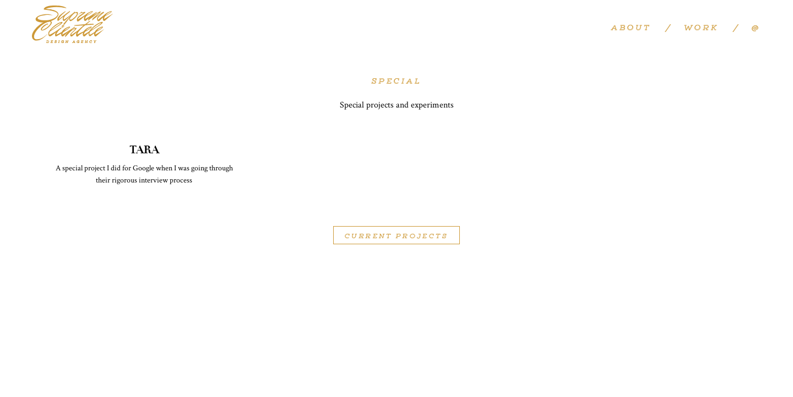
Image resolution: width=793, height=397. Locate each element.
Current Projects (396, 236)
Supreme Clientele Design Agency (72, 25)
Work (701, 28)
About (630, 28)
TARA (144, 150)
